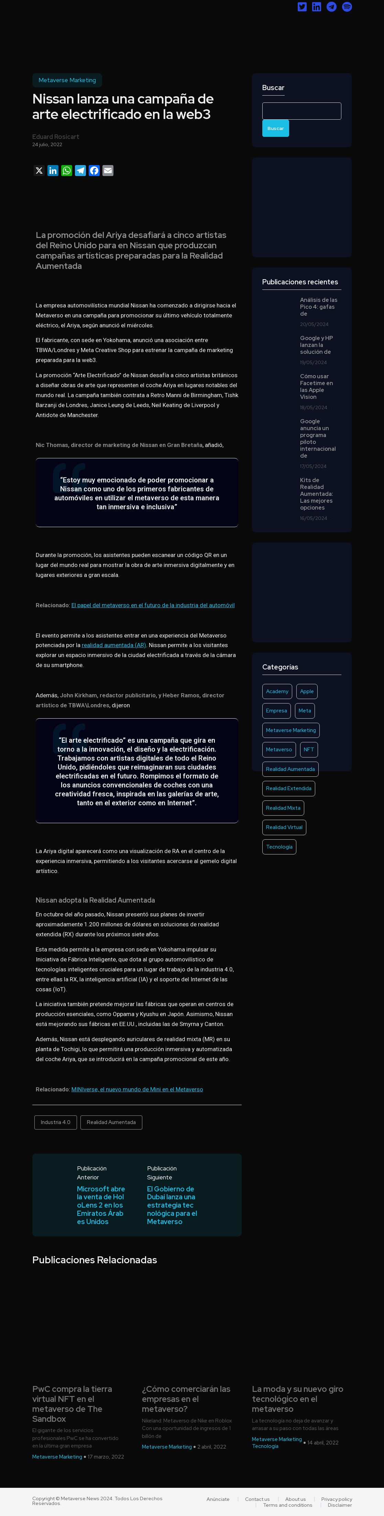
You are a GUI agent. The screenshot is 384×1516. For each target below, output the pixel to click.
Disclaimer (340, 1505)
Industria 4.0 (55, 1122)
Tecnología (279, 846)
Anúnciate (218, 1499)
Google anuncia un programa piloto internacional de (318, 438)
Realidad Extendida (288, 788)
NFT (309, 749)
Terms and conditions (287, 1505)
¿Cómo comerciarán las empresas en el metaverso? (186, 1399)
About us (295, 1499)
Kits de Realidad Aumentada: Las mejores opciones (316, 494)
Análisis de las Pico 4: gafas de (319, 307)
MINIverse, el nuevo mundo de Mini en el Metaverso (137, 1089)
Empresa (276, 710)
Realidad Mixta (283, 808)
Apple (307, 691)
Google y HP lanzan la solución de (316, 345)
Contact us (257, 1499)
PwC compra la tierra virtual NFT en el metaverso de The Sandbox (72, 1404)
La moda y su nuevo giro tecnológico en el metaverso (297, 1399)
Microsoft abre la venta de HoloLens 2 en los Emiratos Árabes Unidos (101, 1205)
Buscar (273, 88)
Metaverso (279, 749)
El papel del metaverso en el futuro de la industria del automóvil (153, 605)
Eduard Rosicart (55, 137)
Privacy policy (336, 1499)
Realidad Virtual (284, 827)
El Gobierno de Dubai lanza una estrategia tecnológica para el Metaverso (172, 1205)
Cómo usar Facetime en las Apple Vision (316, 387)
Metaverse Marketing (67, 80)
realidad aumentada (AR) (114, 645)
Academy (277, 691)
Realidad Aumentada (111, 1122)
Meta (305, 710)
